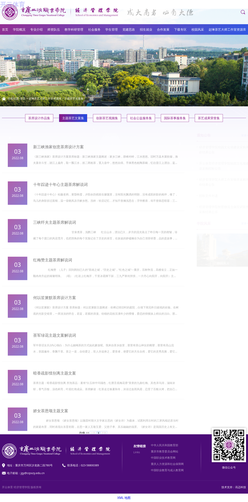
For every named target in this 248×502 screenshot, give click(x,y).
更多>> (241, 135)
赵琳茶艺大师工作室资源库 (227, 29)
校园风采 (197, 29)
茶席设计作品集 (39, 118)
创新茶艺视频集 (107, 118)
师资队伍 (53, 29)
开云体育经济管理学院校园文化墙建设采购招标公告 (220, 166)
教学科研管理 (74, 29)
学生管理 (111, 29)
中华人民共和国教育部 (164, 445)
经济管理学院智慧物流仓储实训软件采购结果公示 (220, 209)
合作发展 (163, 29)
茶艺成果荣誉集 (209, 118)
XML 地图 (124, 498)
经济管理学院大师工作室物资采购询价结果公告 (220, 182)
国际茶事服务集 (175, 118)
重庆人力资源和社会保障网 (167, 464)
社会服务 (94, 29)
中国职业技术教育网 (163, 457)
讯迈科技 (240, 487)
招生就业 (146, 29)
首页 (5, 29)
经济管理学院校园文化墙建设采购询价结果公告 (220, 149)
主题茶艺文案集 (73, 98)
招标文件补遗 (204, 196)
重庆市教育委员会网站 (164, 451)
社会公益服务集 (141, 118)
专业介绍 (36, 29)
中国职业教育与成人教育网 (167, 470)
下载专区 (180, 29)
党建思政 (128, 29)
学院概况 (19, 29)
